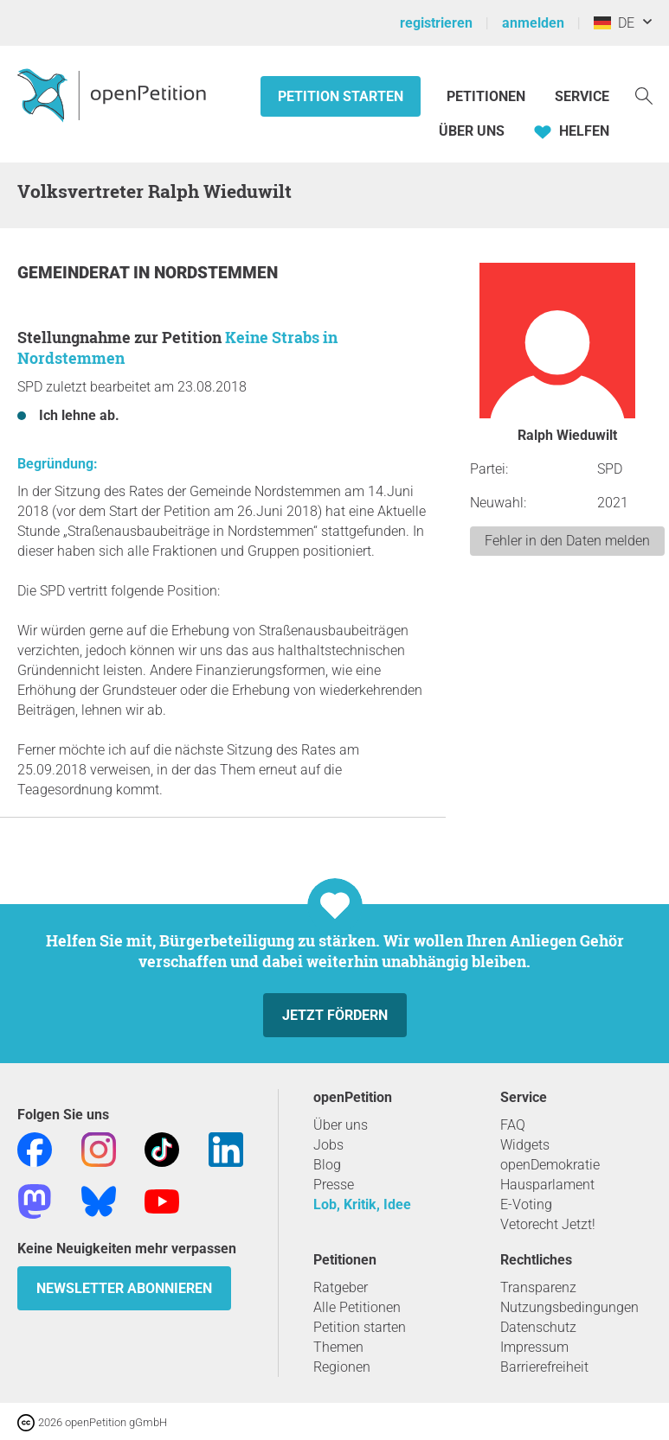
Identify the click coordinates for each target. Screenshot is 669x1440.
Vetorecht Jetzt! (547, 1224)
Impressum (534, 1347)
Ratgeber (340, 1287)
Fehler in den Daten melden (567, 540)
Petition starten (340, 96)
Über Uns (472, 131)
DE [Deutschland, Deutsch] (614, 23)
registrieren (436, 23)
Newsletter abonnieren (124, 1288)
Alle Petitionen (357, 1307)
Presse (333, 1184)
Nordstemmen (216, 273)
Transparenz (538, 1287)
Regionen (341, 1367)
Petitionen (488, 96)
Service (582, 96)
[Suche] (644, 95)
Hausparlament (547, 1184)
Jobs (328, 1145)
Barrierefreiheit (544, 1367)
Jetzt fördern (335, 1015)
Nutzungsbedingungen (569, 1307)
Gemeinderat (75, 273)
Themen (338, 1347)
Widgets (525, 1145)
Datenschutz (538, 1327)
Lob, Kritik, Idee (362, 1204)
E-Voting (526, 1204)
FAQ (512, 1125)
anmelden (533, 23)
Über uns (340, 1125)
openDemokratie (550, 1164)
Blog (327, 1164)
